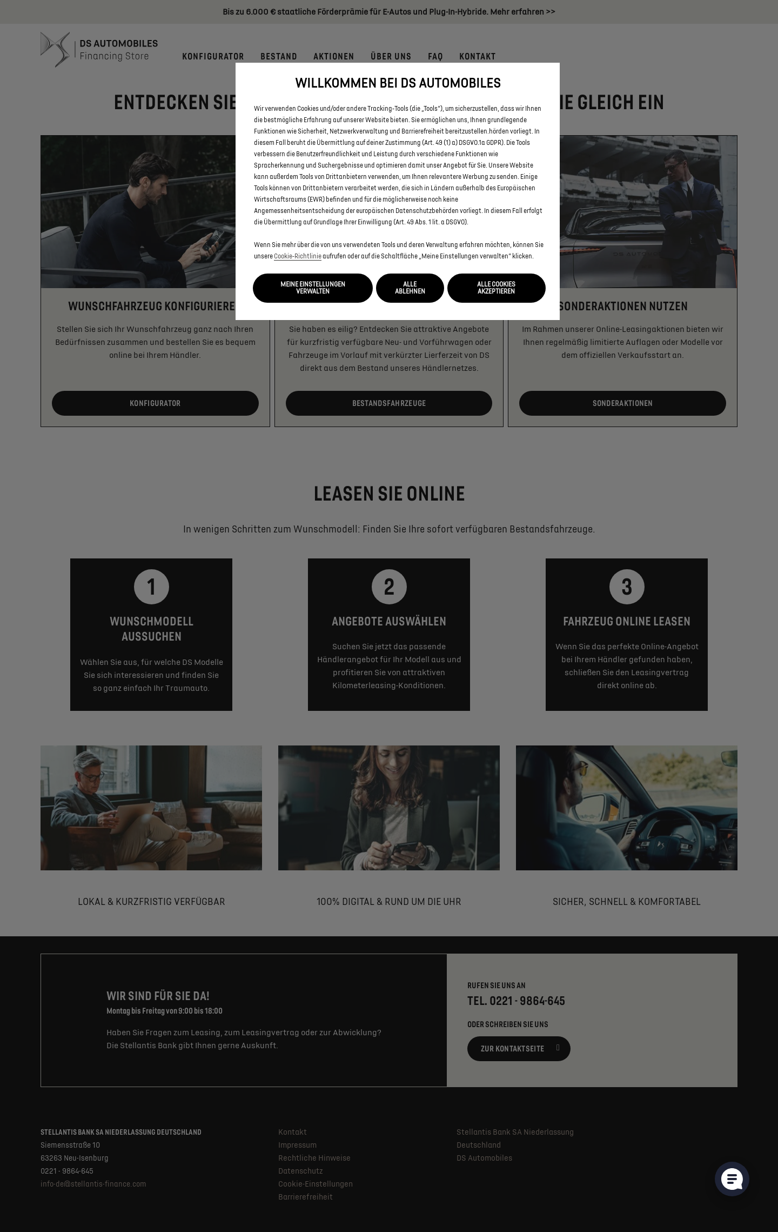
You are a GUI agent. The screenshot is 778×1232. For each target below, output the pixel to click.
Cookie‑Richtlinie (297, 256)
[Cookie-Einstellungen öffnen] (732, 1179)
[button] (313, 288)
